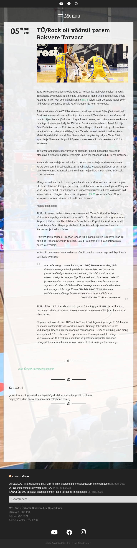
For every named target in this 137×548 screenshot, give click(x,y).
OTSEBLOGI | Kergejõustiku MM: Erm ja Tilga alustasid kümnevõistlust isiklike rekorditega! (59, 483)
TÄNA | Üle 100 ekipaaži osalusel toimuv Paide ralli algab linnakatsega (48, 491)
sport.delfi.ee (20, 476)
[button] (68, 16)
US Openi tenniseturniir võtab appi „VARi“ (32, 487)
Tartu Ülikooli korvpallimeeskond (36, 368)
